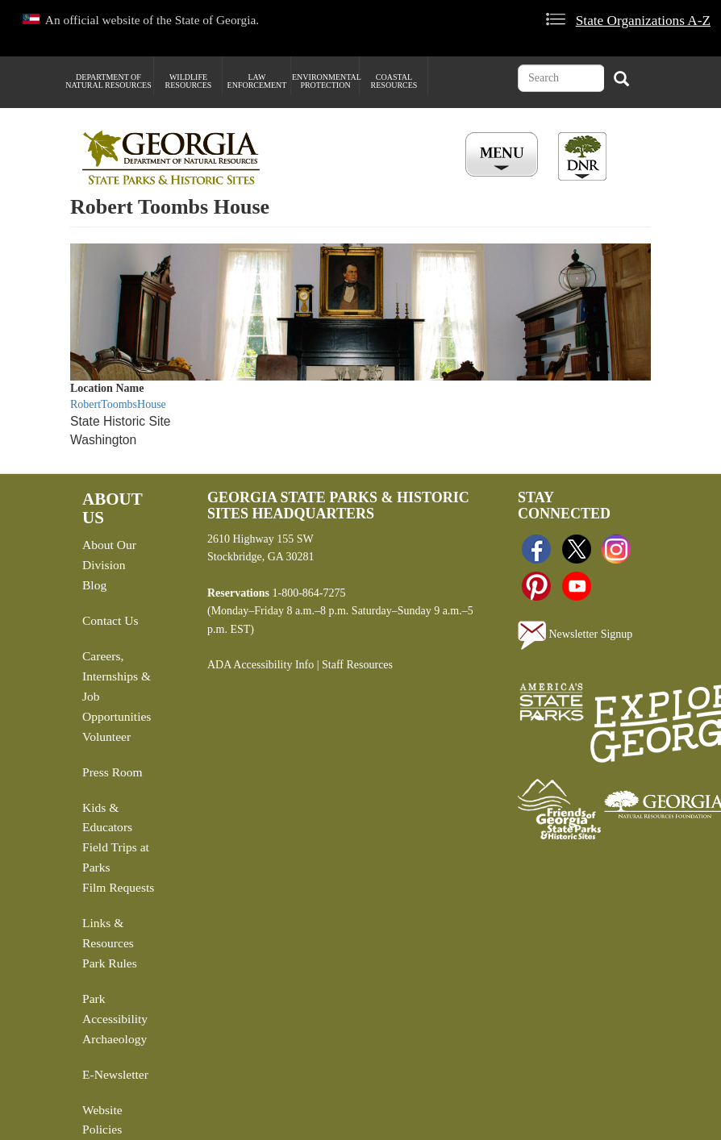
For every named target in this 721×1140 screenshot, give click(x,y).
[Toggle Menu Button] (503, 155)
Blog (94, 585)
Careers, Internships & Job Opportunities (116, 686)
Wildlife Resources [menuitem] (188, 81)
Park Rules (109, 963)
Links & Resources (108, 933)
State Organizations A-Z (643, 20)
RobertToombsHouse (118, 404)
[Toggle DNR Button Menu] (582, 156)
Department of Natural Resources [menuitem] (108, 81)
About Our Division (109, 555)
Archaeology (114, 1039)
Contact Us (110, 620)
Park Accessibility (115, 1009)
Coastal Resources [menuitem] (394, 81)
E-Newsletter (115, 1074)
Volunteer (106, 736)
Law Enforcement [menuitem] (257, 81)
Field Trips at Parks (115, 857)
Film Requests (118, 887)
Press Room (112, 772)
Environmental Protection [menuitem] (325, 81)
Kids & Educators (107, 817)
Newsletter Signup (575, 635)
